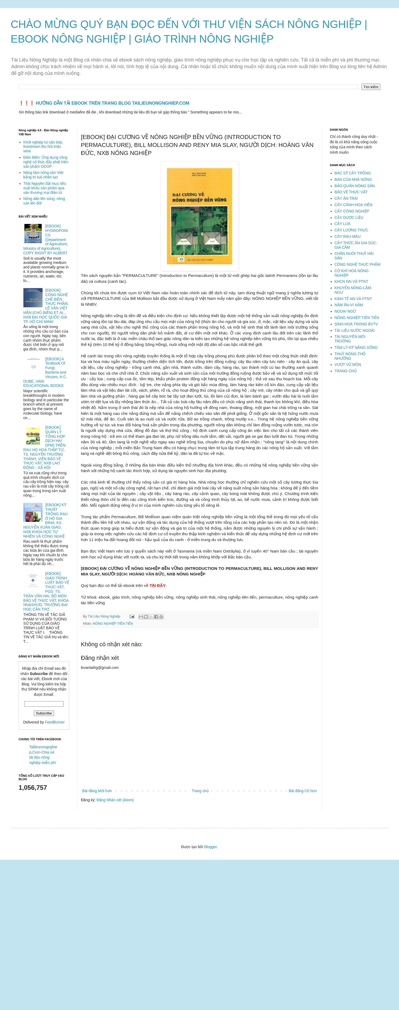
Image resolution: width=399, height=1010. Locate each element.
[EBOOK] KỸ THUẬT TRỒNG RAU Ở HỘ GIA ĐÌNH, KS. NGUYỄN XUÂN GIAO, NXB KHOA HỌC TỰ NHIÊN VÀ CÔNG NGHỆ (45, 520)
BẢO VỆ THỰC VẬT (351, 192)
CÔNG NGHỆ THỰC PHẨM (357, 264)
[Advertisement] (159, 897)
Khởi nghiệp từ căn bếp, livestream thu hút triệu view (43, 146)
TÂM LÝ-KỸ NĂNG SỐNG (356, 347)
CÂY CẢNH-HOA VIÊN (354, 205)
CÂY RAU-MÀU (348, 236)
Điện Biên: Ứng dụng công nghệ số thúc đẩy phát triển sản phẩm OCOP (46, 162)
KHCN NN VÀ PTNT (351, 281)
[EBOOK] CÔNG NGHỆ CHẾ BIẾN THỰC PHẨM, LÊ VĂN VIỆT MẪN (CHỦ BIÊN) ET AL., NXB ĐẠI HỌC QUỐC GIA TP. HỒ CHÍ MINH (46, 306)
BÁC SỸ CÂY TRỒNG (353, 173)
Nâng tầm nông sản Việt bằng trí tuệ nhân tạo (43, 174)
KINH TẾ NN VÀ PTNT (353, 299)
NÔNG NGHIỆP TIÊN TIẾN (113, 623)
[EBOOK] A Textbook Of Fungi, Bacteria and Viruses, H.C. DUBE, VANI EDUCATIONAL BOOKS (45, 372)
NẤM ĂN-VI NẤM (349, 305)
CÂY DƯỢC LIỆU (349, 217)
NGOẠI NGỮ (345, 311)
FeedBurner (55, 722)
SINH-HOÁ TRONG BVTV (356, 324)
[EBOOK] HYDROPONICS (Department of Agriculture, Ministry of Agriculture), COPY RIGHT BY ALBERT (45, 239)
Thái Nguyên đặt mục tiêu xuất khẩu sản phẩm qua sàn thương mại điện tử (44, 188)
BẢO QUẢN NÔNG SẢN (355, 186)
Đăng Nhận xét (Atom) (115, 800)
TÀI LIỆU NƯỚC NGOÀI (355, 330)
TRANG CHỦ (346, 371)
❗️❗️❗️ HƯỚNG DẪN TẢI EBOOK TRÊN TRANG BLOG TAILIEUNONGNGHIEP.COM (104, 103)
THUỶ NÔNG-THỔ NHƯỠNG (350, 356)
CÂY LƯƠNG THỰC (351, 230)
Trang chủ (200, 791)
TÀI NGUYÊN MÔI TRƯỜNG (350, 338)
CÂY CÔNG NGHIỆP (352, 211)
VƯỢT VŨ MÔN (348, 364)
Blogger (210, 847)
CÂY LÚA (343, 224)
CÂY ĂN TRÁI (346, 198)
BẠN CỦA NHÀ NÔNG (353, 179)
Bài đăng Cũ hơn (303, 791)
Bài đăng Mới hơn (97, 791)
